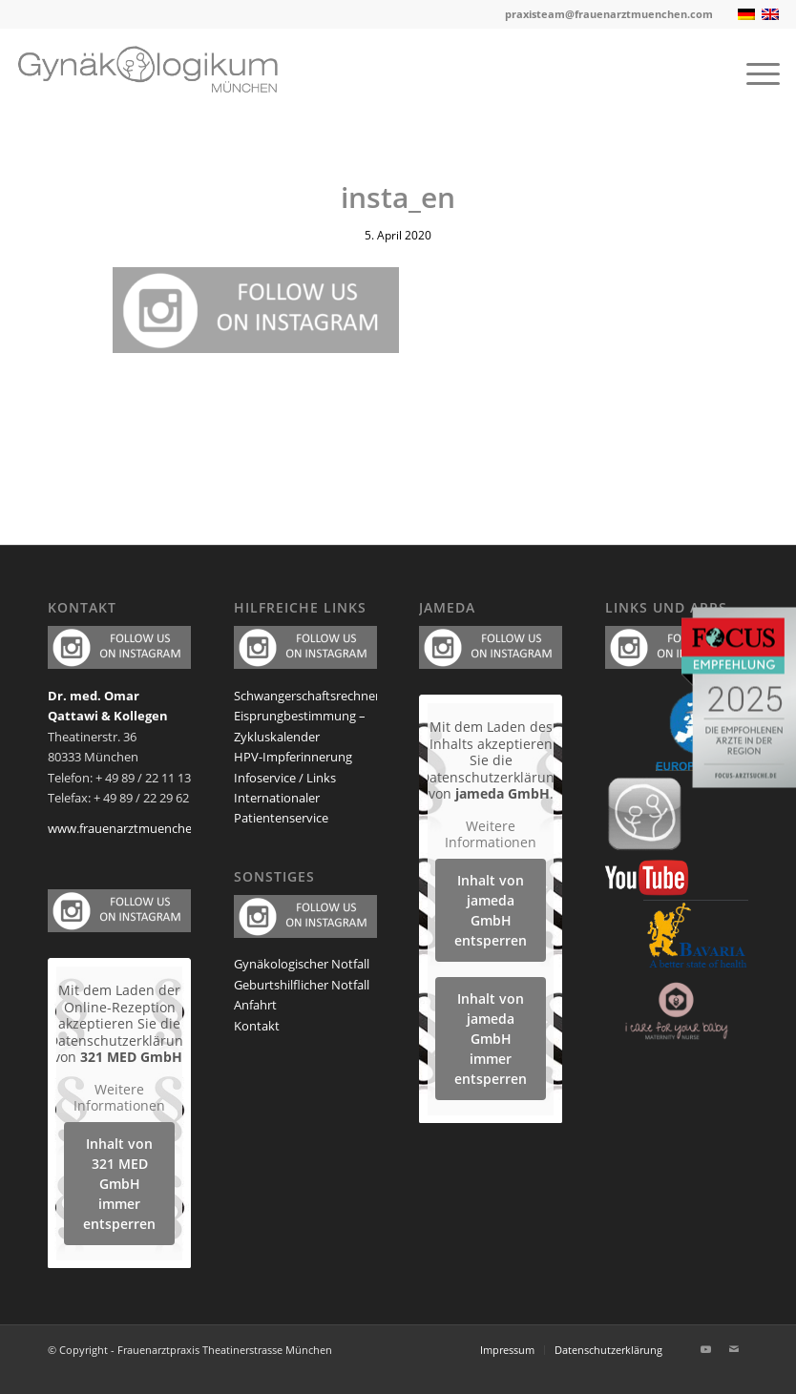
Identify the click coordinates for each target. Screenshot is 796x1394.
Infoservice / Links (285, 777)
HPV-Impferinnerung (293, 756)
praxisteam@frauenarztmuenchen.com (609, 14)
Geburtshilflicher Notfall (301, 984)
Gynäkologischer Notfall (301, 963)
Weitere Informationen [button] (119, 1096)
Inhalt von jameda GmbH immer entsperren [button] (490, 1037)
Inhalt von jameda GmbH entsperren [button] (490, 909)
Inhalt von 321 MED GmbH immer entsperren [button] (119, 1183)
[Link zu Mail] (734, 1349)
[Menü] (753, 72)
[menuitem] (753, 72)
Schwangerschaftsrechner (307, 695)
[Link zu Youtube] (705, 1349)
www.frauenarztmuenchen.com (137, 828)
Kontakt (257, 1025)
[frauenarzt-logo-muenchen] (162, 72)
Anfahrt (255, 1004)
